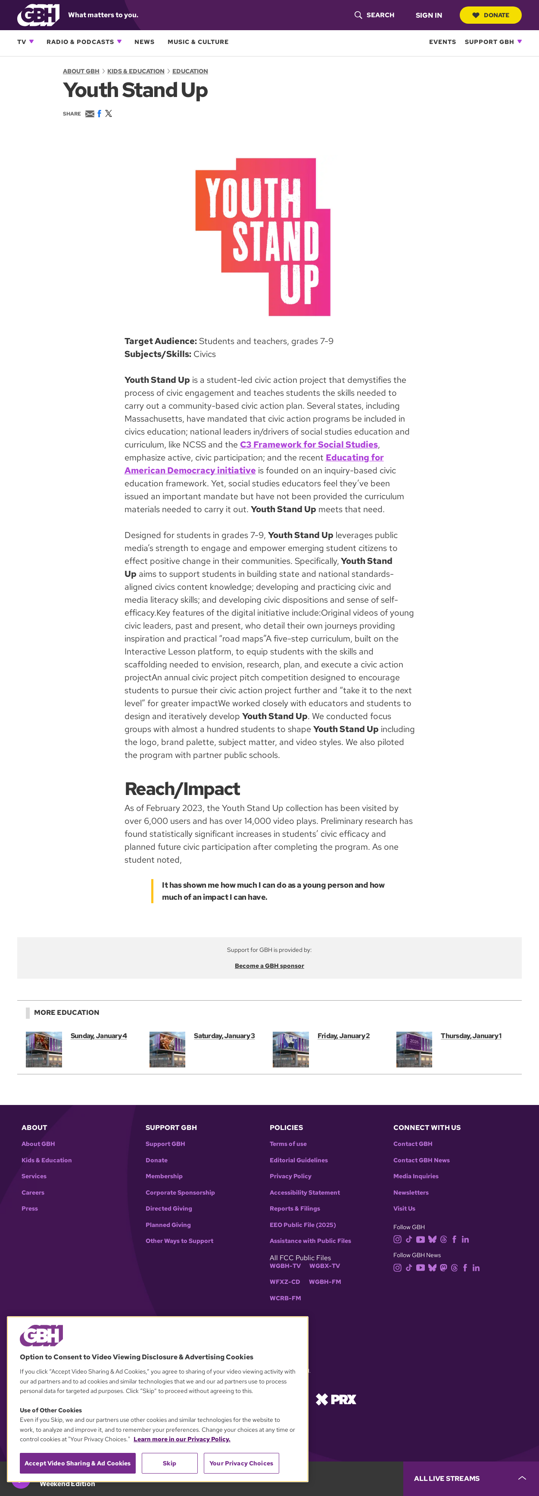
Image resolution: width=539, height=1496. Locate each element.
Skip (169, 1463)
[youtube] (422, 1238)
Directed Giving (169, 1208)
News (144, 42)
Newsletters (411, 1192)
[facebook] (456, 1238)
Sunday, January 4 (99, 1035)
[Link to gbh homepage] (38, 14)
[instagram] (399, 1238)
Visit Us (404, 1208)
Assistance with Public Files (310, 1241)
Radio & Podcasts (80, 42)
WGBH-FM (325, 1282)
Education (190, 71)
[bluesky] (434, 1238)
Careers (33, 1192)
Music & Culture (198, 42)
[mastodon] (445, 1266)
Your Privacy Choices (241, 1463)
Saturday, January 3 (224, 1035)
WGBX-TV (324, 1266)
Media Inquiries (416, 1176)
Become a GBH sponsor (269, 966)
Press (30, 1208)
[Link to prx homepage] (336, 1398)
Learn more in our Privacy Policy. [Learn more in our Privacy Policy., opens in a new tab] (182, 1439)
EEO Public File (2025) (303, 1225)
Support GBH (489, 42)
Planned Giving (168, 1225)
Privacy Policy (291, 1176)
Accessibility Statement (305, 1192)
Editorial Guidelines (299, 1160)
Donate (490, 15)
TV (21, 42)
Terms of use (288, 1144)
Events (442, 42)
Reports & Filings (295, 1208)
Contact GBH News (421, 1160)
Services (34, 1176)
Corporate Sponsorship (180, 1192)
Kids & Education (136, 71)
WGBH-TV (285, 1266)
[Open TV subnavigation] (31, 41)
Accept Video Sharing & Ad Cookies (78, 1463)
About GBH (81, 71)
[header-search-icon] (373, 15)
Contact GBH (413, 1144)
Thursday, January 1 (471, 1035)
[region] (157, 1399)
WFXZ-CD (285, 1282)
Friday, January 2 (344, 1035)
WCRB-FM (285, 1298)
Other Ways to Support (179, 1241)
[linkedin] (467, 1238)
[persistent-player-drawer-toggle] (471, 1479)
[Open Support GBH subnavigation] (519, 41)
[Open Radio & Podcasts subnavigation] (119, 41)
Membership (164, 1176)
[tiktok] (410, 1238)
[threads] (445, 1238)
